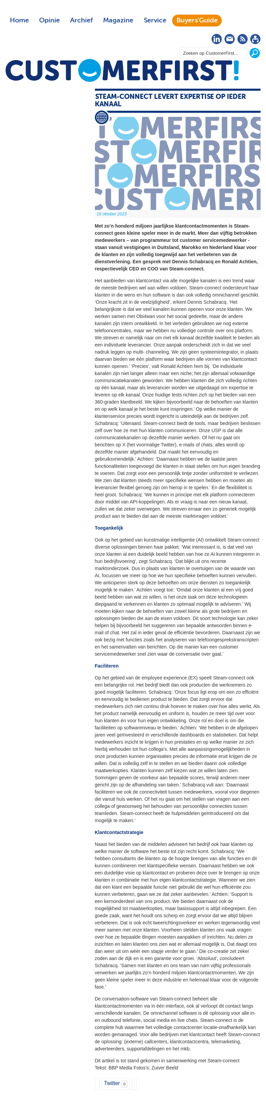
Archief (81, 20)
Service (155, 20)
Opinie (49, 20)
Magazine (118, 20)
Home (19, 20)
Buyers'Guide (197, 20)
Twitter (112, 1083)
